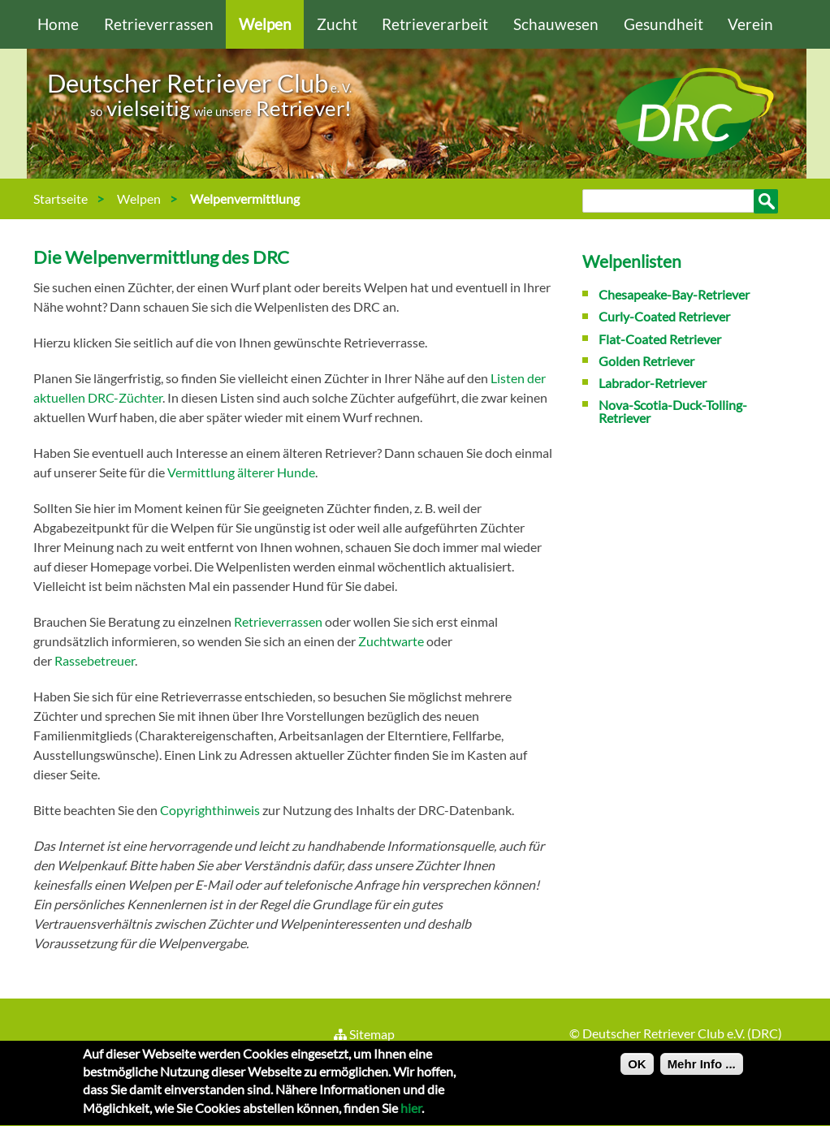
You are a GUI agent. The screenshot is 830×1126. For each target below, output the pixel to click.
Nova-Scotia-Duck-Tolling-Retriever (673, 411)
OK (637, 1069)
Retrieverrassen (159, 24)
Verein (750, 24)
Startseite (60, 198)
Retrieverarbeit (435, 24)
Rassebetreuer (94, 660)
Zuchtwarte (391, 641)
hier (410, 1113)
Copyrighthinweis (210, 810)
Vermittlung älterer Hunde (241, 472)
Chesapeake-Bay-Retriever (674, 294)
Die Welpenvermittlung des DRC (161, 257)
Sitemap (363, 1034)
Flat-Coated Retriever (660, 339)
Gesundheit (663, 24)
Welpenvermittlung (245, 198)
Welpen (265, 24)
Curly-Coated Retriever (664, 316)
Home (58, 24)
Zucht (337, 24)
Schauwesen (556, 24)
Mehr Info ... (702, 1069)
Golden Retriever (646, 361)
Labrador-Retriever (653, 382)
